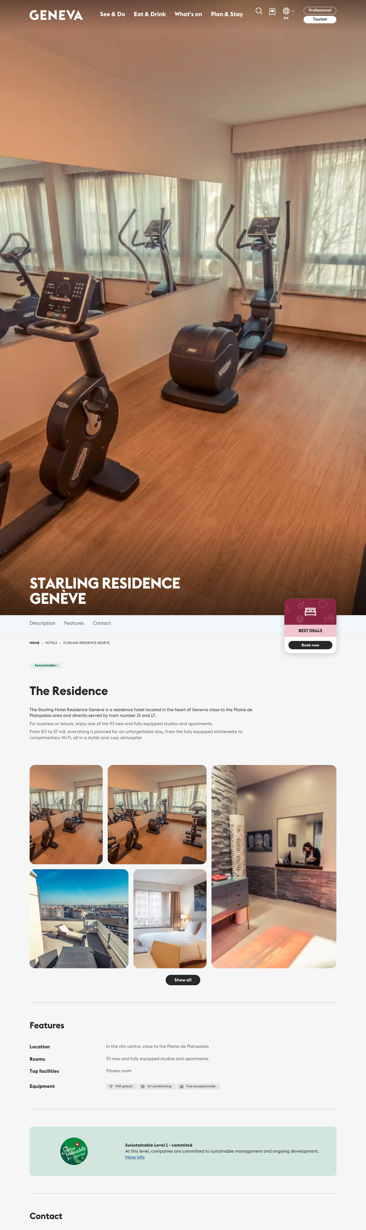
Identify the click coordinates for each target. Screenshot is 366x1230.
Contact (102, 623)
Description (42, 623)
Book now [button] (310, 645)
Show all (183, 980)
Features (74, 623)
